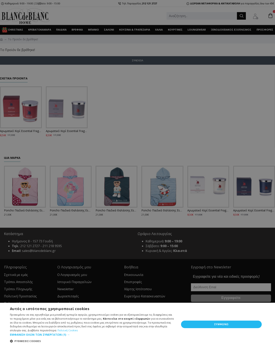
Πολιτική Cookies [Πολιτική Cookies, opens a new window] (67, 330)
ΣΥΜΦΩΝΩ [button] (221, 324)
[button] (92, 335)
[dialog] (137, 173)
